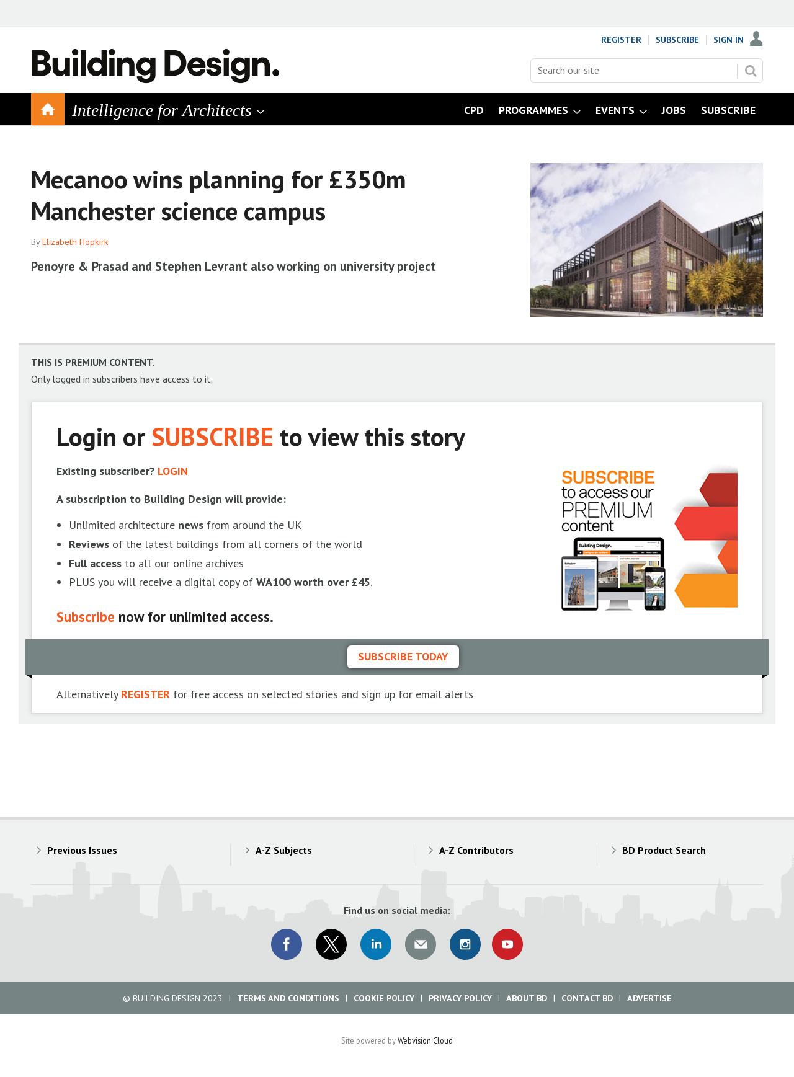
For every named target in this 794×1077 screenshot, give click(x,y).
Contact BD (587, 998)
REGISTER (145, 694)
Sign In (728, 40)
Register (621, 40)
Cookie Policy (384, 998)
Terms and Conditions (288, 998)
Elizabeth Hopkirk (75, 241)
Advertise (649, 998)
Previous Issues (82, 850)
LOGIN (173, 471)
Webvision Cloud (425, 1040)
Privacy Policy (460, 998)
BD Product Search (664, 850)
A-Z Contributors (476, 850)
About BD (526, 998)
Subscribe (677, 40)
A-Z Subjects (284, 850)
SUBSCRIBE (212, 436)
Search (751, 71)
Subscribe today (403, 656)
